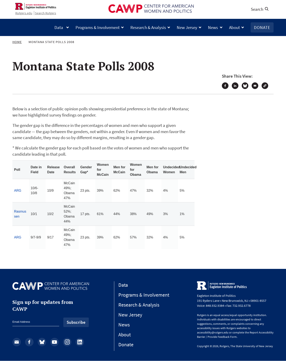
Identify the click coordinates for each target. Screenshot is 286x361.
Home (17, 42)
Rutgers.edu (23, 13)
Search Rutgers (45, 13)
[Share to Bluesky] (245, 85)
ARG (17, 190)
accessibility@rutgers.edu (212, 332)
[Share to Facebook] (225, 85)
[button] (265, 85)
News (215, 27)
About (236, 27)
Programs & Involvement (100, 27)
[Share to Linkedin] (235, 85)
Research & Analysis (150, 27)
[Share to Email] (255, 85)
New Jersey (189, 27)
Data (61, 27)
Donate (262, 27)
